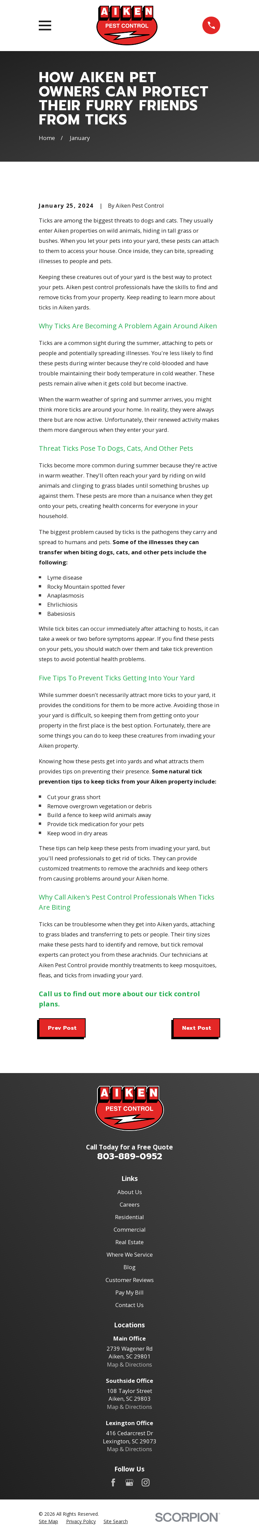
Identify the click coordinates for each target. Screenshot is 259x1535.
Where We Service (130, 1254)
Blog (129, 1267)
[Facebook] (113, 1482)
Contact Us (129, 1305)
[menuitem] (48, 1521)
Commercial (130, 1229)
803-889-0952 (129, 1156)
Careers (130, 1204)
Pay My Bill (129, 1292)
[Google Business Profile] (129, 1482)
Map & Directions (129, 1364)
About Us (129, 1192)
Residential (129, 1217)
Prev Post (62, 1028)
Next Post (196, 1028)
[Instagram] (145, 1482)
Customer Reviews (130, 1280)
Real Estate (129, 1242)
